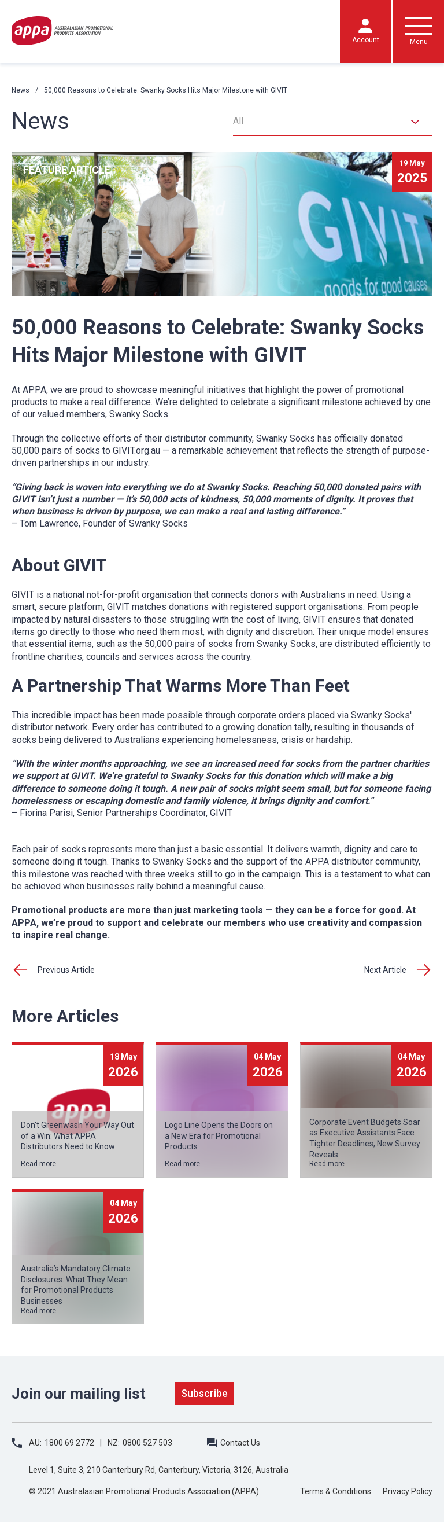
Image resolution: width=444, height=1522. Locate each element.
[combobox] (332, 121)
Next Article (385, 970)
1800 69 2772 (69, 1442)
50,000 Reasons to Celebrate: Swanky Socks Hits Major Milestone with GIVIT (165, 90)
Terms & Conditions (335, 1491)
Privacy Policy (407, 1491)
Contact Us (240, 1442)
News (20, 90)
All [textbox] (238, 120)
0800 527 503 (147, 1442)
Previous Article (66, 970)
